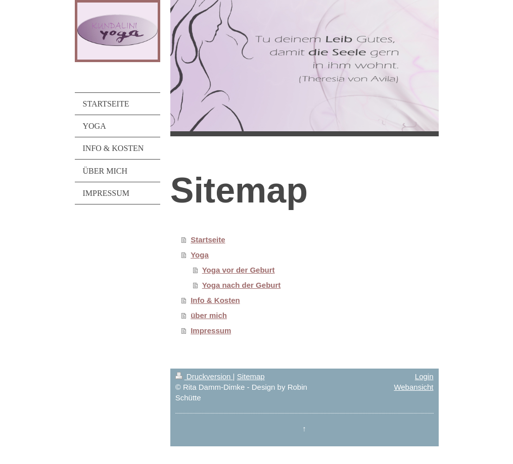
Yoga (200, 254)
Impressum (211, 330)
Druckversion (204, 376)
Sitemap (251, 376)
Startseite (208, 239)
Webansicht (413, 387)
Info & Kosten (215, 300)
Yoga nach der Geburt (241, 285)
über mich (209, 315)
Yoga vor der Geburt (238, 270)
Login (424, 376)
